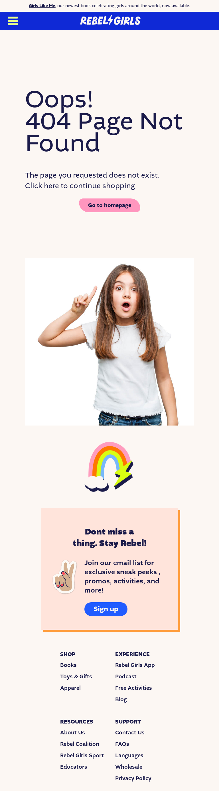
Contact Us (130, 732)
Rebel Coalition (79, 744)
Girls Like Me (42, 6)
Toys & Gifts (76, 676)
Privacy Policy (133, 778)
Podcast (126, 676)
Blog (121, 699)
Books (68, 665)
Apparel (70, 688)
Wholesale (128, 767)
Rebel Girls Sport (82, 755)
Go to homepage (109, 205)
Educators (73, 767)
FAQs (122, 744)
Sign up (106, 609)
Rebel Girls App (135, 665)
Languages (129, 755)
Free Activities (133, 688)
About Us (72, 732)
